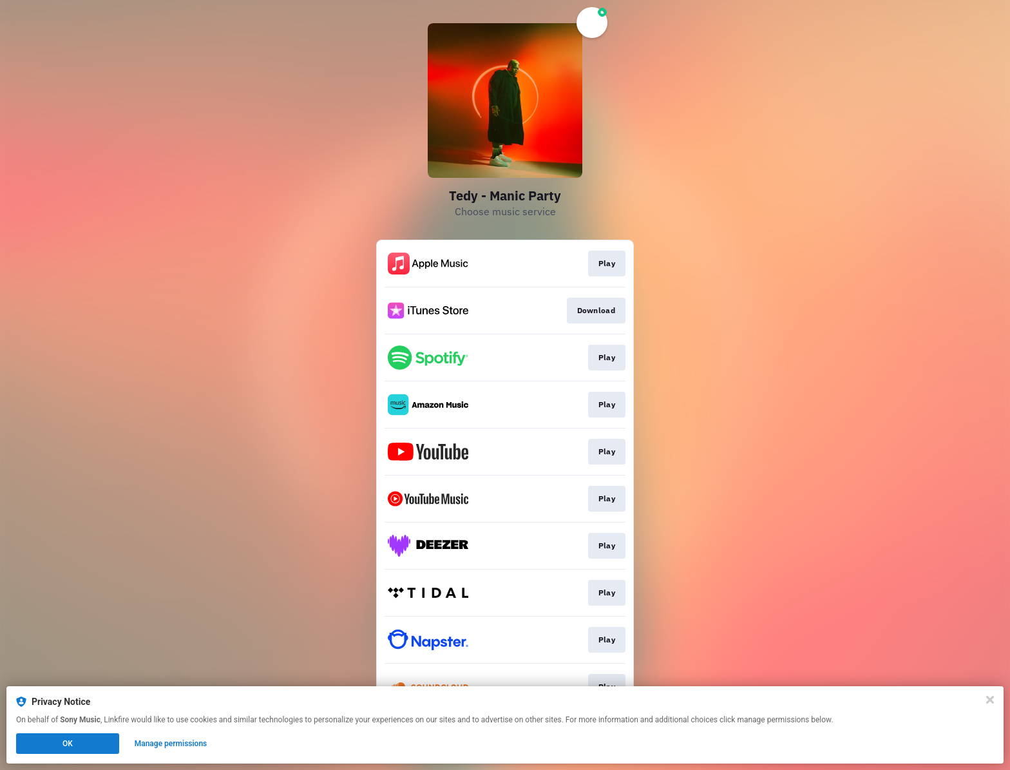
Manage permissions (171, 743)
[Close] (990, 699)
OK (67, 743)
